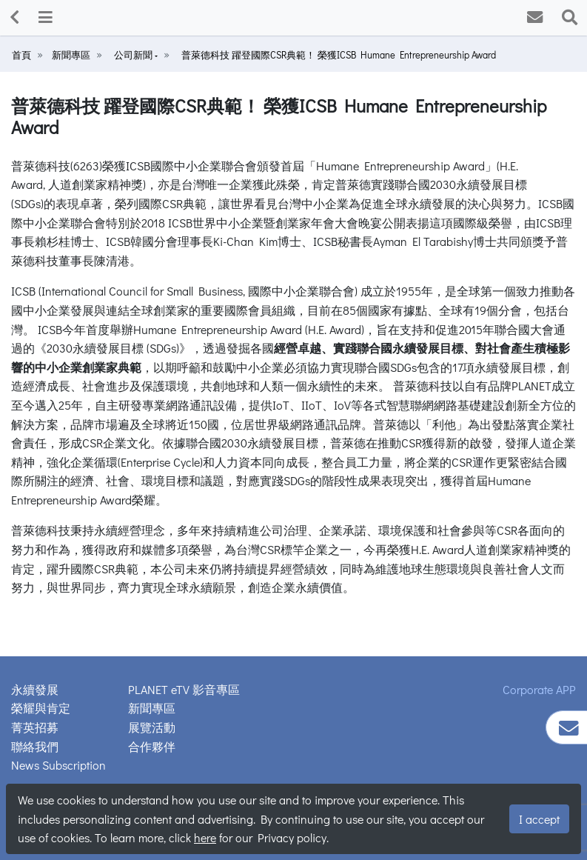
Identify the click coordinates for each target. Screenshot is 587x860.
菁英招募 (34, 727)
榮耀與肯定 (40, 708)
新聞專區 (71, 55)
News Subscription (58, 765)
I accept (539, 819)
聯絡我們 (34, 746)
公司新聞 (134, 55)
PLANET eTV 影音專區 (184, 689)
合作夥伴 (151, 746)
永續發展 (34, 689)
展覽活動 (151, 727)
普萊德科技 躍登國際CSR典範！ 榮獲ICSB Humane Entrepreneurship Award (338, 55)
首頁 (21, 55)
